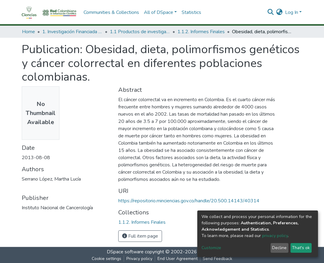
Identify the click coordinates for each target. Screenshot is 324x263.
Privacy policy (139, 258)
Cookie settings (106, 258)
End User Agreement (177, 258)
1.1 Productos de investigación (140, 31)
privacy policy (275, 236)
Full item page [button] (140, 236)
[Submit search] (271, 12)
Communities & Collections (111, 12)
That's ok (301, 248)
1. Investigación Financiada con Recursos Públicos (72, 31)
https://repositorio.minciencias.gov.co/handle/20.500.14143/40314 (188, 200)
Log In (291, 12)
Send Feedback (217, 258)
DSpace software (125, 252)
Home (28, 31)
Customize (211, 248)
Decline (279, 248)
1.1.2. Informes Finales (201, 31)
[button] (279, 12)
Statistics (191, 12)
